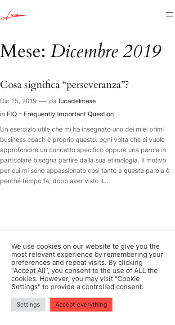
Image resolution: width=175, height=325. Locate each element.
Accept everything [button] (81, 304)
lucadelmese (77, 101)
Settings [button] (28, 304)
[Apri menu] (169, 14)
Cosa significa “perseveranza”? (64, 85)
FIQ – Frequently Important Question (60, 114)
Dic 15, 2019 (18, 101)
